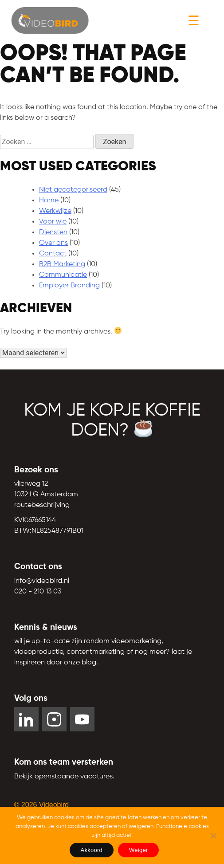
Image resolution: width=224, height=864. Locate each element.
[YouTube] (82, 719)
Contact (53, 253)
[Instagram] (54, 719)
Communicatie (63, 275)
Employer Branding (69, 285)
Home (49, 200)
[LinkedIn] (26, 719)
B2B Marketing (62, 264)
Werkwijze (55, 211)
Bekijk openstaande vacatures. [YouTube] (64, 776)
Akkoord (91, 850)
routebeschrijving (42, 505)
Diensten (53, 232)
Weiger (138, 850)
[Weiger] (212, 835)
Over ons (53, 243)
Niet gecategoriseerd (73, 189)
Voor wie (53, 221)
